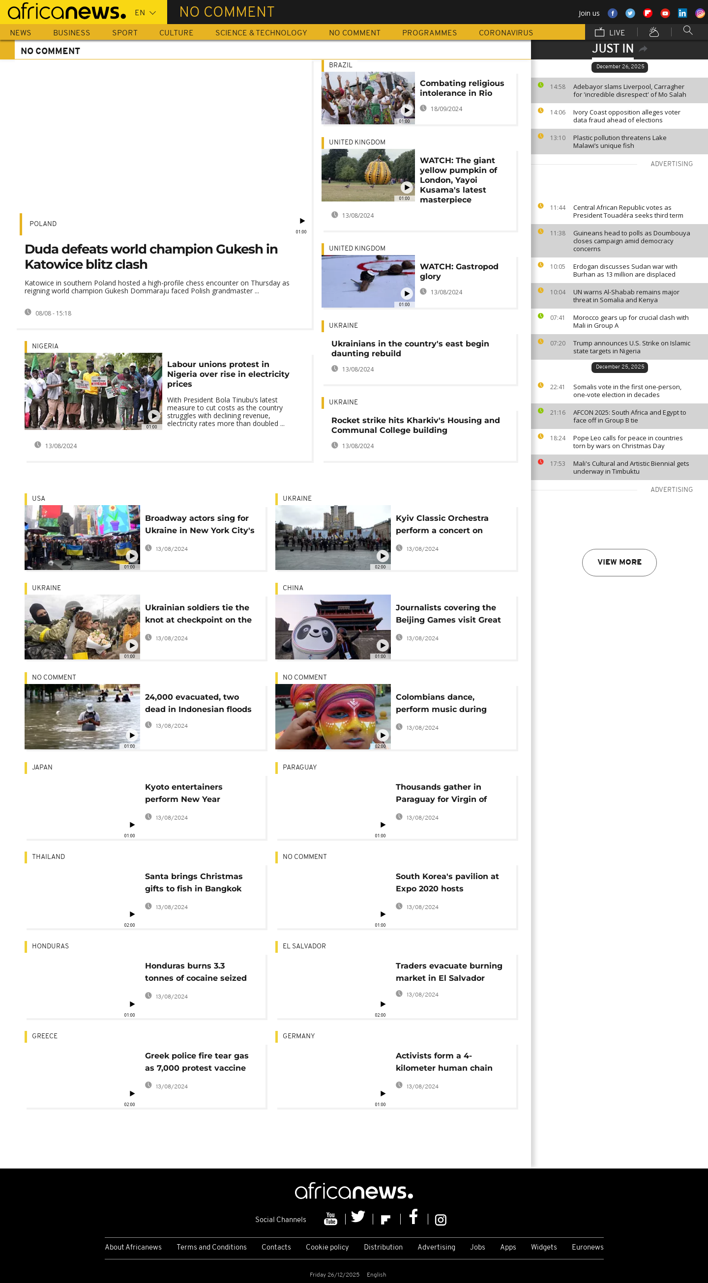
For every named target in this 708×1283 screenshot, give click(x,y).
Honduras (50, 946)
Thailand (48, 857)
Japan (42, 767)
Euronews (588, 1248)
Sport (125, 33)
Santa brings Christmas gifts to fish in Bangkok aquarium (194, 884)
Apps (508, 1248)
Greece (45, 1036)
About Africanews (133, 1248)
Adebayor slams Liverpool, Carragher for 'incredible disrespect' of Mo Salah (629, 90)
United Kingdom (357, 142)
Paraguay (300, 767)
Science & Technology (261, 33)
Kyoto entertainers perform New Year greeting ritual (184, 794)
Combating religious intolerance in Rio (462, 88)
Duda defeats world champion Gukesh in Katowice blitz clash (151, 256)
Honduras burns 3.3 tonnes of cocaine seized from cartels (196, 973)
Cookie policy (327, 1248)
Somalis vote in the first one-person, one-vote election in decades (627, 391)
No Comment (355, 33)
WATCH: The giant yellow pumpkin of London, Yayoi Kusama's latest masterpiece (458, 180)
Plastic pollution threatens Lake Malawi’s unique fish (620, 141)
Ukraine (343, 326)
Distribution (383, 1248)
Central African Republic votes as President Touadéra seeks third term (628, 211)
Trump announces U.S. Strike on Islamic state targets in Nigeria (631, 347)
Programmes (429, 33)
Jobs (477, 1248)
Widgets (544, 1248)
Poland (43, 224)
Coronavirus (506, 33)
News (20, 33)
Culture (176, 33)
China (293, 588)
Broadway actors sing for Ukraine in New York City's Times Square (200, 526)
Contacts (276, 1248)
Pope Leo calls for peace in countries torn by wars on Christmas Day (628, 442)
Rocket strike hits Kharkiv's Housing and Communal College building (415, 425)
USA (38, 499)
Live (610, 33)
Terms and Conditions (212, 1248)
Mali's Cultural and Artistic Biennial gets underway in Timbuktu (631, 467)
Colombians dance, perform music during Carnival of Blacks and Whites (442, 704)
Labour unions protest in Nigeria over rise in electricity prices (228, 374)
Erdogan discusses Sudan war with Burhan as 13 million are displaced (625, 270)
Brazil (341, 65)
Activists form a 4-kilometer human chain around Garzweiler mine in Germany (451, 1063)
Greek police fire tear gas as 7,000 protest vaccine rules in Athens (197, 1063)
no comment (54, 678)
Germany (299, 1036)
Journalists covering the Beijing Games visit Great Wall (448, 615)
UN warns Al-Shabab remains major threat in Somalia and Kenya (626, 296)
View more (619, 563)
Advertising (436, 1248)
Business (71, 33)
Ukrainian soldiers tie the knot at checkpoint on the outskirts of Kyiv (198, 615)
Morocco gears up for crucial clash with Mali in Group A (631, 321)
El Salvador (304, 946)
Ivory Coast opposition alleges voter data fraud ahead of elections (626, 116)
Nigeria (45, 346)
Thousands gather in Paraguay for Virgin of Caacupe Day (441, 794)
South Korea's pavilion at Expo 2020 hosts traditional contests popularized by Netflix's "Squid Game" (447, 884)
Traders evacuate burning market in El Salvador (449, 972)
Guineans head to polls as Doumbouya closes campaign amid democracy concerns (631, 241)
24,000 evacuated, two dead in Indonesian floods (198, 703)
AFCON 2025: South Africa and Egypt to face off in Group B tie (629, 416)
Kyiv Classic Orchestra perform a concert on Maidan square (442, 526)
